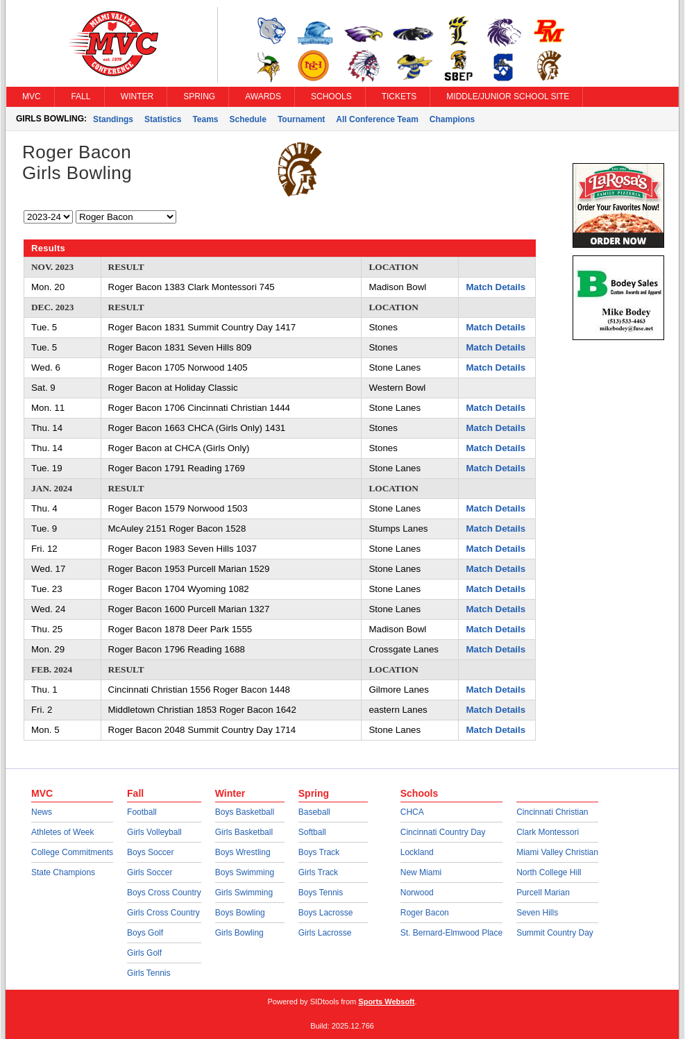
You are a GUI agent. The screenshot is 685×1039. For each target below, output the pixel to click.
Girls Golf (144, 953)
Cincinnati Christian (552, 812)
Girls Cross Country (163, 913)
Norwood (417, 892)
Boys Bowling (240, 913)
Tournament (301, 119)
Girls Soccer (149, 872)
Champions (452, 119)
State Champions (63, 872)
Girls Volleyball (154, 832)
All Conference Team (377, 119)
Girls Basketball (244, 832)
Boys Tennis (320, 892)
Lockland (417, 852)
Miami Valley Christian (557, 852)
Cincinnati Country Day (443, 832)
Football (142, 812)
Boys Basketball (244, 812)
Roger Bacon (424, 913)
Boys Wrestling (243, 852)
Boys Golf (145, 933)
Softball (312, 832)
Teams (205, 119)
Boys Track (318, 852)
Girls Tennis (148, 973)
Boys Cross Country (164, 892)
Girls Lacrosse (325, 933)
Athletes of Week (62, 832)
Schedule (248, 119)
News (41, 812)
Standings (113, 119)
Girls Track (318, 872)
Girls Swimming (244, 892)
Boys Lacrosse (325, 913)
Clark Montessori (547, 832)
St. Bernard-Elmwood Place (451, 933)
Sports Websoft (386, 1001)
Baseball (314, 812)
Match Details (495, 287)
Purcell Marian (543, 892)
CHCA (412, 812)
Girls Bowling (239, 933)
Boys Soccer (150, 852)
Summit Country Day (554, 933)
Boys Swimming (244, 872)
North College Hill (548, 872)
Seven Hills (537, 913)
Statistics (162, 119)
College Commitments (72, 852)
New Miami (420, 872)
